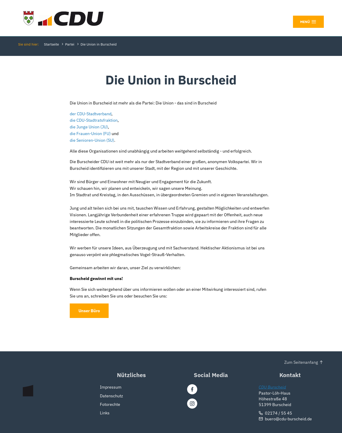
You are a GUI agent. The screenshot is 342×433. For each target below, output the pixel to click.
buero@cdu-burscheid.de (288, 418)
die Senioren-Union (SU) (92, 140)
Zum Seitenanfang (301, 362)
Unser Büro (89, 310)
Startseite (51, 44)
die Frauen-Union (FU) (90, 133)
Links (105, 413)
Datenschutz (111, 395)
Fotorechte (110, 404)
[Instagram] (192, 403)
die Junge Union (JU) (89, 127)
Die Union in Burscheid (99, 44)
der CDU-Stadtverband (90, 113)
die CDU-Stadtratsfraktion (94, 120)
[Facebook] (192, 389)
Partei (69, 44)
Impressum (111, 387)
